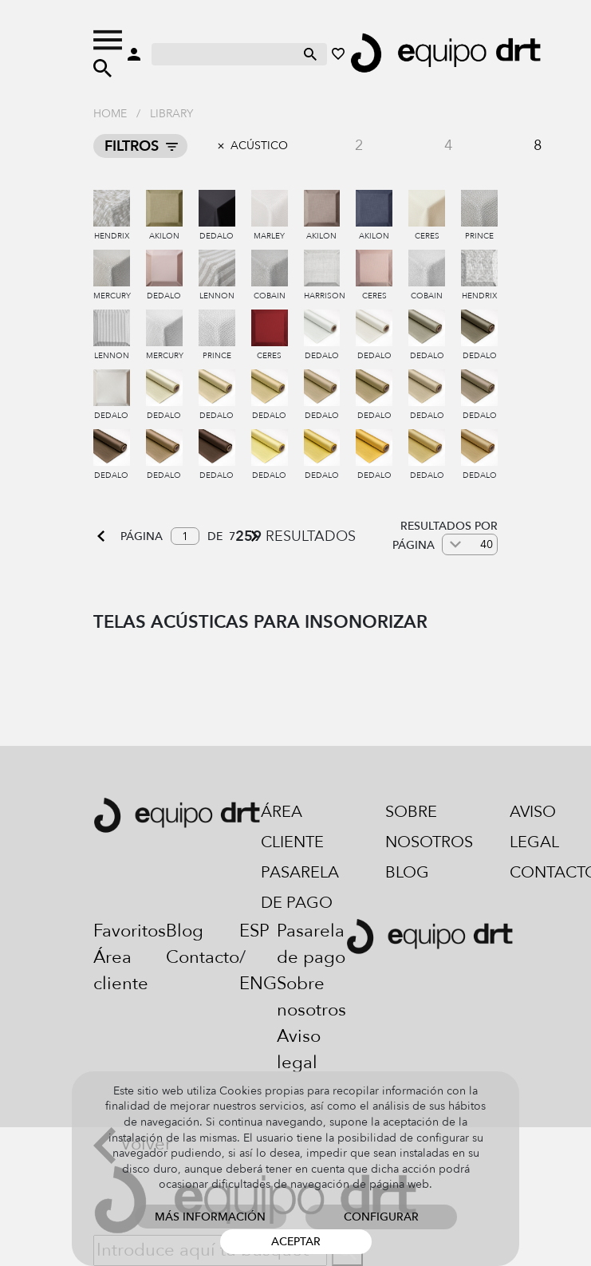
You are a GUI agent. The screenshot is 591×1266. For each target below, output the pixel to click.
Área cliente (292, 827)
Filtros (131, 146)
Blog (407, 872)
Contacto (202, 957)
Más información (210, 1217)
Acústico (259, 145)
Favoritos (129, 931)
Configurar (381, 1217)
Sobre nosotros (429, 827)
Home (110, 113)
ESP (254, 931)
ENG (258, 984)
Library (171, 113)
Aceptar (296, 1241)
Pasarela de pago (300, 887)
